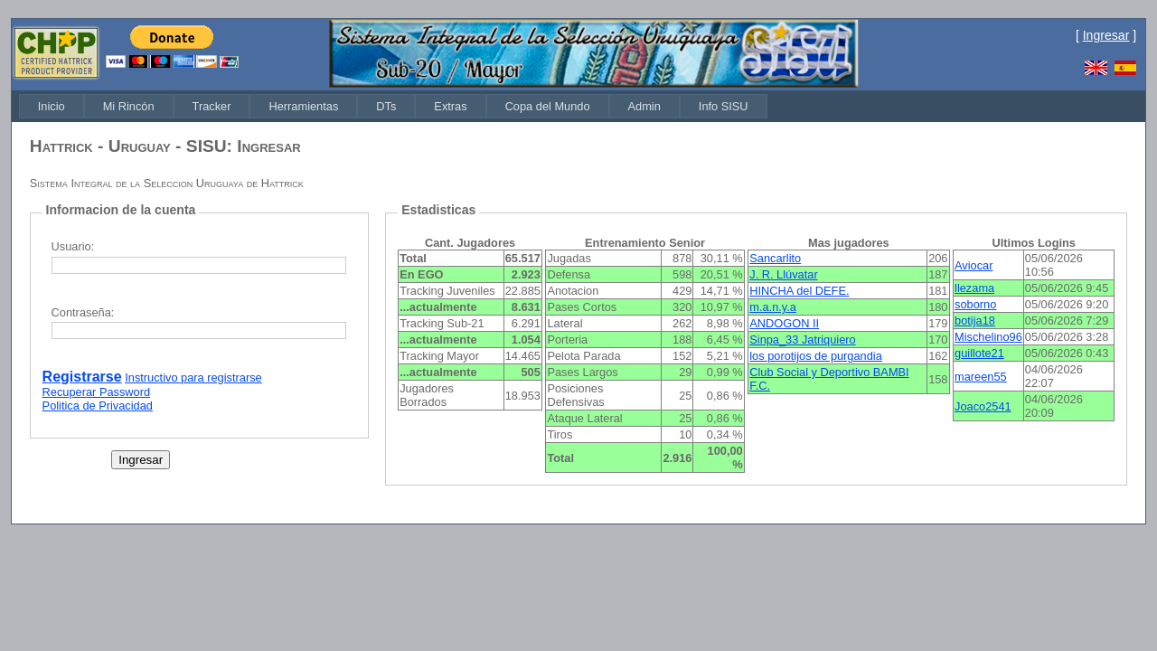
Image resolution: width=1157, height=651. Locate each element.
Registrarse (82, 376)
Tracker (212, 106)
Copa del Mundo (547, 106)
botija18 (975, 320)
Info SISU (723, 106)
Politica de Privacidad (97, 405)
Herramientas (303, 106)
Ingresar (1106, 35)
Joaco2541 (983, 406)
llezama (974, 288)
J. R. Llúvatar (783, 274)
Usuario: (73, 246)
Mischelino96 (988, 337)
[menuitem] (51, 106)
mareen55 (981, 376)
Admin (644, 106)
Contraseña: (83, 312)
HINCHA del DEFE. (799, 290)
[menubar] (393, 106)
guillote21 (979, 353)
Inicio (51, 106)
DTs (386, 106)
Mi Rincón (129, 106)
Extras (450, 106)
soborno (975, 304)
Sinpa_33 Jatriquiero (802, 339)
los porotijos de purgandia (815, 356)
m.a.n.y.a (772, 307)
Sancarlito (775, 258)
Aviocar (973, 265)
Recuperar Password (96, 392)
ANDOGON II (784, 323)
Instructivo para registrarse (193, 377)
